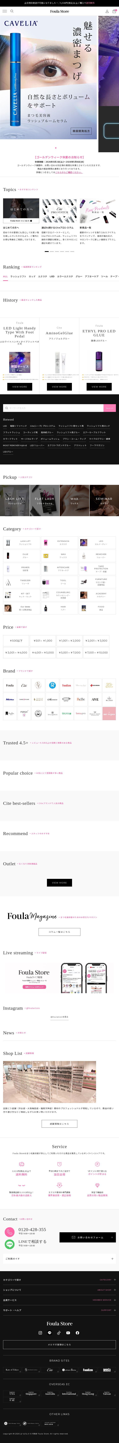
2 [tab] (50, 148)
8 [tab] (65, 148)
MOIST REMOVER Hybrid (15, 445)
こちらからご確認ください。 (69, 172)
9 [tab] (68, 148)
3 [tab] (53, 148)
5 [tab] (58, 148)
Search (110, 408)
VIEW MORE (19, 387)
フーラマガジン (97, 445)
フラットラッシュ (11, 432)
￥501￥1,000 (42, 640)
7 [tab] (63, 148)
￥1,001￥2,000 (69, 640)
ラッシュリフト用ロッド (98, 425)
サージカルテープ (29, 438)
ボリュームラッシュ (50, 438)
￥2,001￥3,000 (96, 640)
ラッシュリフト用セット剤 (71, 425)
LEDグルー (8, 451)
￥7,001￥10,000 (96, 652)
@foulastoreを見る (59, 1017)
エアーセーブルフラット (94, 432)
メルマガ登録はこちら (59, 1344)
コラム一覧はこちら (59, 932)
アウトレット (80, 445)
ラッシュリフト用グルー (68, 432)
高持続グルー (47, 432)
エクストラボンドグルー (59, 445)
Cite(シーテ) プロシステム (42, 425)
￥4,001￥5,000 (43, 652)
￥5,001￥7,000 (69, 652)
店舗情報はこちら (59, 1124)
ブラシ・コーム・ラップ (74, 438)
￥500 (16, 640)
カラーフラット (10, 438)
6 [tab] (60, 148)
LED (5, 425)
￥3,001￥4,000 (16, 652)
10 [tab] (70, 148)
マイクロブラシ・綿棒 (99, 438)
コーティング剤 (30, 432)
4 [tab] (55, 148)
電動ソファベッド (18, 425)
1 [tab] (48, 148)
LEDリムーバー (37, 445)
